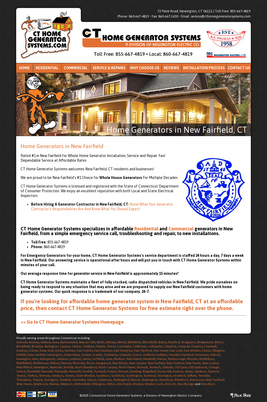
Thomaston (23, 379)
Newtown (56, 367)
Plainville (47, 371)
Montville (79, 363)
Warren (135, 379)
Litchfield (98, 358)
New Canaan (137, 363)
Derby (59, 350)
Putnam (123, 371)
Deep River (47, 350)
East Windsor (192, 350)
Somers (69, 375)
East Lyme (175, 350)
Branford (174, 342)
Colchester (124, 346)
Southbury (103, 375)
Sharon (21, 375)
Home (24, 68)
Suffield (192, 375)
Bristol (219, 342)
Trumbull (65, 379)
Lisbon (86, 358)
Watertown (197, 379)
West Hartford (215, 379)
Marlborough (176, 358)
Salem (189, 371)
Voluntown (105, 379)
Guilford (148, 354)
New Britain (120, 363)
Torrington (51, 379)
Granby (97, 354)
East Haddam (103, 350)
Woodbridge (185, 384)
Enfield (20, 354)
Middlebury (206, 358)
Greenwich (111, 354)
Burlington (51, 346)
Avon (55, 342)
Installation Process (204, 68)
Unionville (78, 379)
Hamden (174, 354)
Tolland (38, 379)
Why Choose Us (144, 68)
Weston (54, 384)
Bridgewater (205, 342)
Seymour (213, 371)
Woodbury (208, 384)
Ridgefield (149, 371)
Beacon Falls (87, 342)
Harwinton (202, 354)
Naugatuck (103, 363)
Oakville (167, 367)
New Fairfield (156, 363)
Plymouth (75, 371)
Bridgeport (188, 342)
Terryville (204, 375)
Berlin (100, 342)
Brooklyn (37, 346)
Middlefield (23, 363)
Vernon (91, 379)
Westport (66, 384)
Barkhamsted (68, 342)
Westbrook (40, 384)
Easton (206, 350)
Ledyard (75, 358)
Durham (70, 350)
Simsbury (57, 375)
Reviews (171, 68)
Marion (161, 358)
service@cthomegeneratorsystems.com (221, 16)
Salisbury (200, 371)
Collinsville (155, 346)
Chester (100, 346)
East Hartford (143, 350)
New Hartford (175, 363)
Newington (41, 367)
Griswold (125, 354)
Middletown (40, 363)
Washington (149, 379)
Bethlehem (134, 342)
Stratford (179, 375)
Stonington (164, 375)
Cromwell (210, 346)
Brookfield (23, 346)
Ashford (46, 342)
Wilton (111, 384)
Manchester (133, 358)
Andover (21, 342)
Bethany (111, 342)
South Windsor (85, 375)
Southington (134, 375)
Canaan (65, 346)
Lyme (109, 358)
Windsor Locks (154, 384)
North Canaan (107, 367)
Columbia (169, 346)
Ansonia (34, 342)
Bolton (162, 342)
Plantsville (60, 371)
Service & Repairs (109, 68)
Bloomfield (150, 342)
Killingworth (47, 358)
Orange (214, 367)
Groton (137, 354)
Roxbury (178, 371)
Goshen (86, 354)
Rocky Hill (164, 371)
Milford (54, 363)
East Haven (160, 350)
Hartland (187, 354)
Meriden (192, 358)
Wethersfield (82, 384)
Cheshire (88, 346)
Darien (33, 350)
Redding (135, 371)
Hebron (215, 354)
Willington (98, 384)
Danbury (22, 350)
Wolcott (170, 384)
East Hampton (123, 350)
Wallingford (121, 379)
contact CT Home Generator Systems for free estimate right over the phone (140, 308)
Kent (35, 358)
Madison (119, 358)
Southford (117, 375)
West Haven (24, 384)
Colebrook (139, 346)
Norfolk (69, 367)
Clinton (111, 346)
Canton (76, 346)
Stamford (149, 375)
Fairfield (40, 354)
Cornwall (184, 346)
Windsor (138, 384)
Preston (112, 371)
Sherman (44, 375)
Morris (90, 363)
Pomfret (87, 371)
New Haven (193, 363)
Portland (100, 371)
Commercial (75, 68)
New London (210, 363)
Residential (47, 68)
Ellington (218, 350)
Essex (30, 354)
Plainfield (33, 371)
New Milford (24, 367)
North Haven (127, 367)
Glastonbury (72, 354)
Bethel (122, 342)
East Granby (85, 350)
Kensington (23, 358)
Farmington (54, 354)
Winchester (124, 384)
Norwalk (142, 367)
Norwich (155, 367)
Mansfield (149, 358)
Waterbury (166, 379)
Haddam (161, 354)
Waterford (181, 379)
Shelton (32, 375)
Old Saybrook (198, 367)
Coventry (197, 346)
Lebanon (62, 358)
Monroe (66, 363)
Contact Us (239, 68)
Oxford (21, 371)
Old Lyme (181, 367)
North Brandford (86, 367)
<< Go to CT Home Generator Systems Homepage (72, 322)
